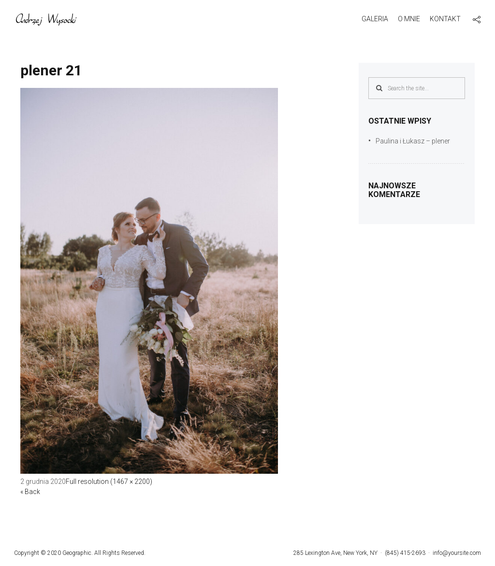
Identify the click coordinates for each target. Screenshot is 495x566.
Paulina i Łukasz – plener (413, 141)
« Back (30, 491)
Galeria (375, 19)
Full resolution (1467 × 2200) (109, 481)
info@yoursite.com (457, 553)
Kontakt (445, 19)
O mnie (409, 19)
